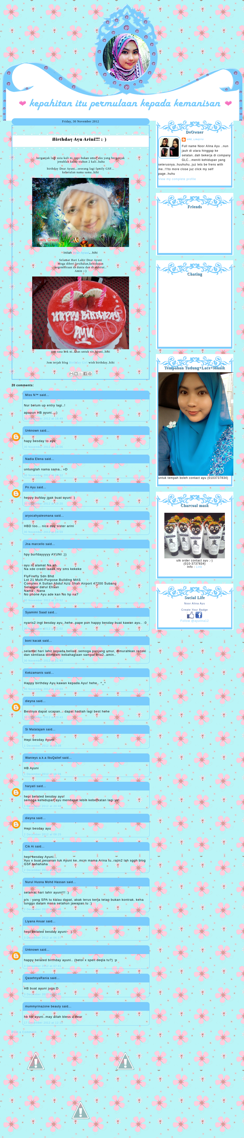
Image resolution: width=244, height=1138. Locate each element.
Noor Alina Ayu (194, 603)
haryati (30, 786)
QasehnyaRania (37, 978)
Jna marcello (35, 544)
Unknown (32, 430)
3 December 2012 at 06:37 (42, 937)
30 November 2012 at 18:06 (43, 446)
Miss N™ (32, 395)
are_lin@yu (195, 139)
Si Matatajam (35, 729)
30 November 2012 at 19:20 (43, 503)
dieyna (30, 701)
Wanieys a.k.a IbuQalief (43, 757)
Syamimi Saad (36, 612)
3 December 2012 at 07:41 (42, 965)
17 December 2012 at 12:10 (43, 1022)
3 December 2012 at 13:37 (42, 994)
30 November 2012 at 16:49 (43, 418)
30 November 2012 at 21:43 (43, 660)
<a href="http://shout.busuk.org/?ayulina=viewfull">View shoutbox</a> (194, 309)
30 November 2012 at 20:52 (43, 600)
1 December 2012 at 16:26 (42, 774)
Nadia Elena (34, 459)
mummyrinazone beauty (43, 1006)
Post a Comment (24, 1032)
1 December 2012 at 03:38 (42, 745)
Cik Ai (29, 846)
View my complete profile (177, 179)
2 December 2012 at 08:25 (42, 834)
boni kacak (33, 640)
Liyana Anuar (35, 921)
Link (199, 567)
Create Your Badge (194, 609)
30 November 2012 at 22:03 (43, 689)
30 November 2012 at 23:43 (43, 717)
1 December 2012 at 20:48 (42, 806)
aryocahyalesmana (39, 515)
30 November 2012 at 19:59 (43, 531)
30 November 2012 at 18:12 (43, 475)
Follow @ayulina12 (194, 621)
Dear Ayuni (81, 252)
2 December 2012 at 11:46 (42, 909)
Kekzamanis (34, 672)
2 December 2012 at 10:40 (42, 870)
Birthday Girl (78, 362)
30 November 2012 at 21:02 (43, 628)
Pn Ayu (30, 487)
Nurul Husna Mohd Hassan (45, 882)
